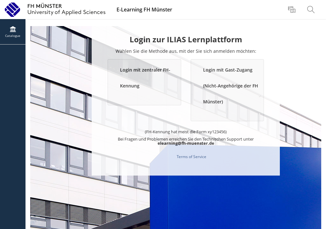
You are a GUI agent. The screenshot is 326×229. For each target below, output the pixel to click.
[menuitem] (292, 9)
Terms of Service (191, 156)
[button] (144, 82)
